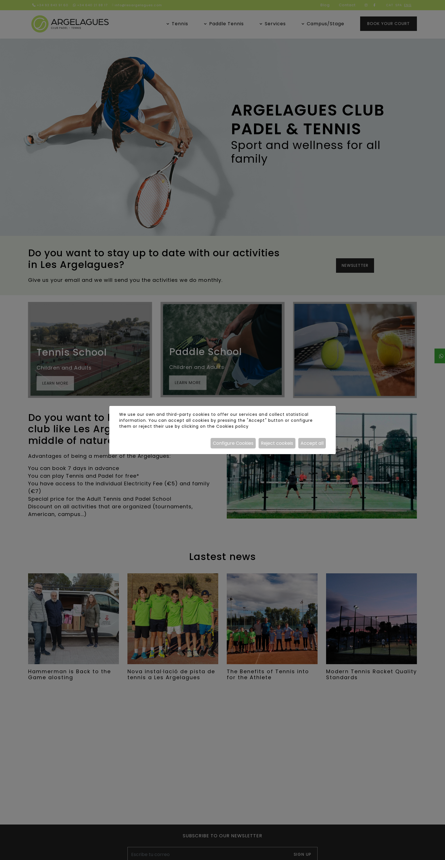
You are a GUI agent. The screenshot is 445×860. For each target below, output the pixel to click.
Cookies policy (232, 426)
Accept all (312, 443)
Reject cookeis (277, 443)
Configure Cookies (233, 443)
